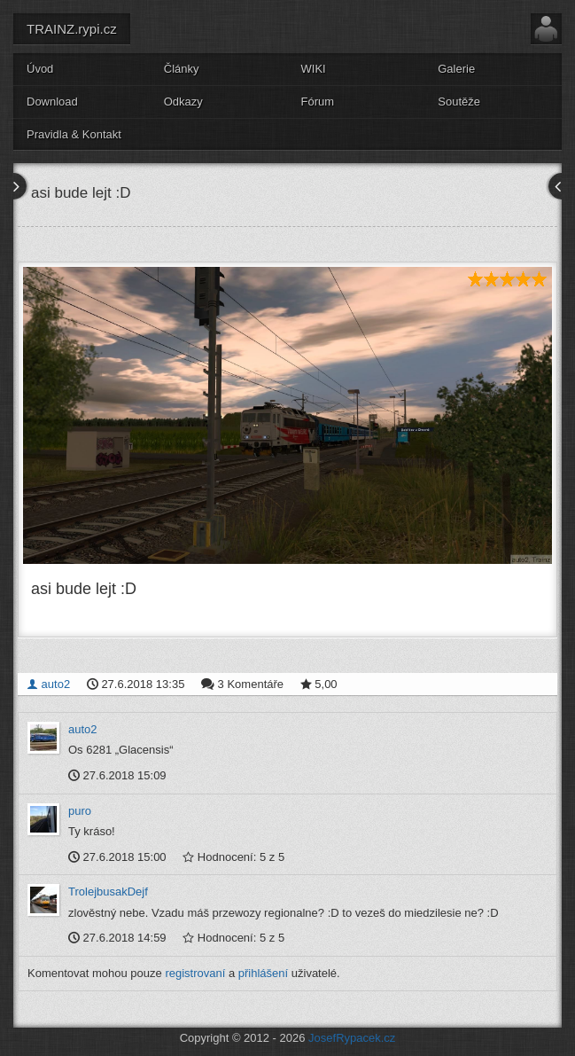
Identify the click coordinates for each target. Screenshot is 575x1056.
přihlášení (263, 973)
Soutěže (459, 101)
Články (181, 68)
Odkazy (183, 101)
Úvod (40, 68)
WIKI (313, 68)
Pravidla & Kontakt (74, 134)
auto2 (48, 684)
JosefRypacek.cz (351, 1037)
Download (52, 101)
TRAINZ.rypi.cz (72, 28)
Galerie (456, 68)
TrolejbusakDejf (108, 891)
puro (79, 810)
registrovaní (195, 973)
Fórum (318, 101)
